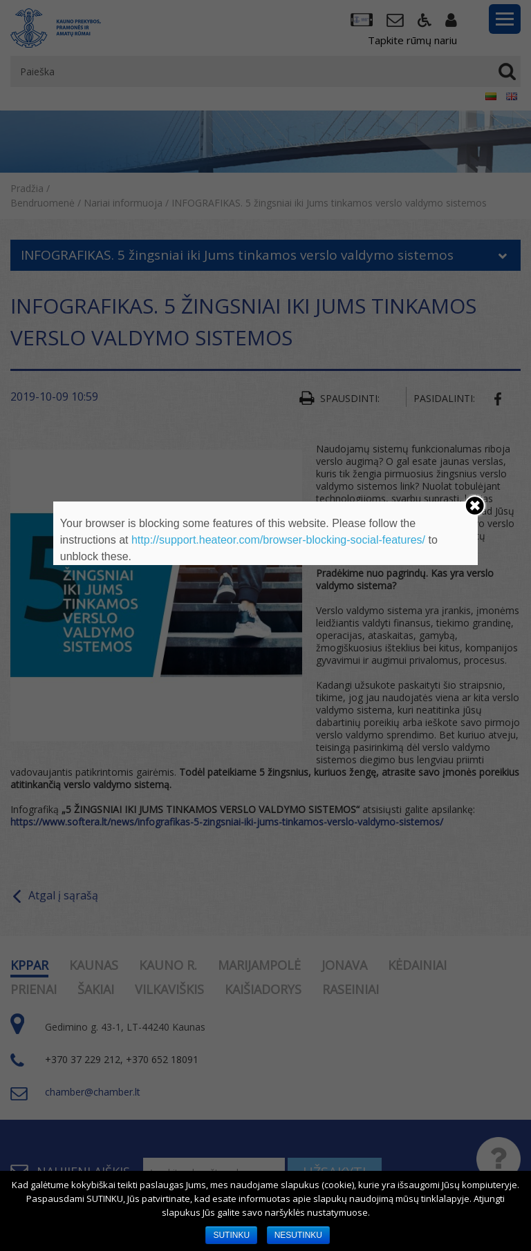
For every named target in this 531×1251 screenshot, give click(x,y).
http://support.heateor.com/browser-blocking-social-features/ (278, 540)
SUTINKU (231, 1235)
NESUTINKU (298, 1235)
